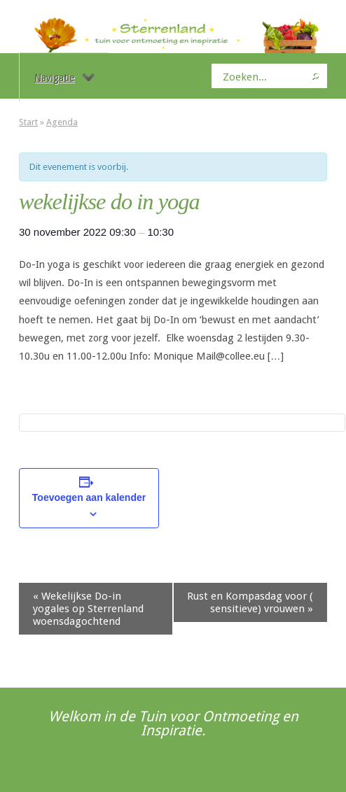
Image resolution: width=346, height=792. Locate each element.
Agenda (62, 122)
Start (28, 122)
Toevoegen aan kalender (89, 497)
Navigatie (64, 77)
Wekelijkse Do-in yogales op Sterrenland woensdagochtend (88, 609)
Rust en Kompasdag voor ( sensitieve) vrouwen (250, 602)
